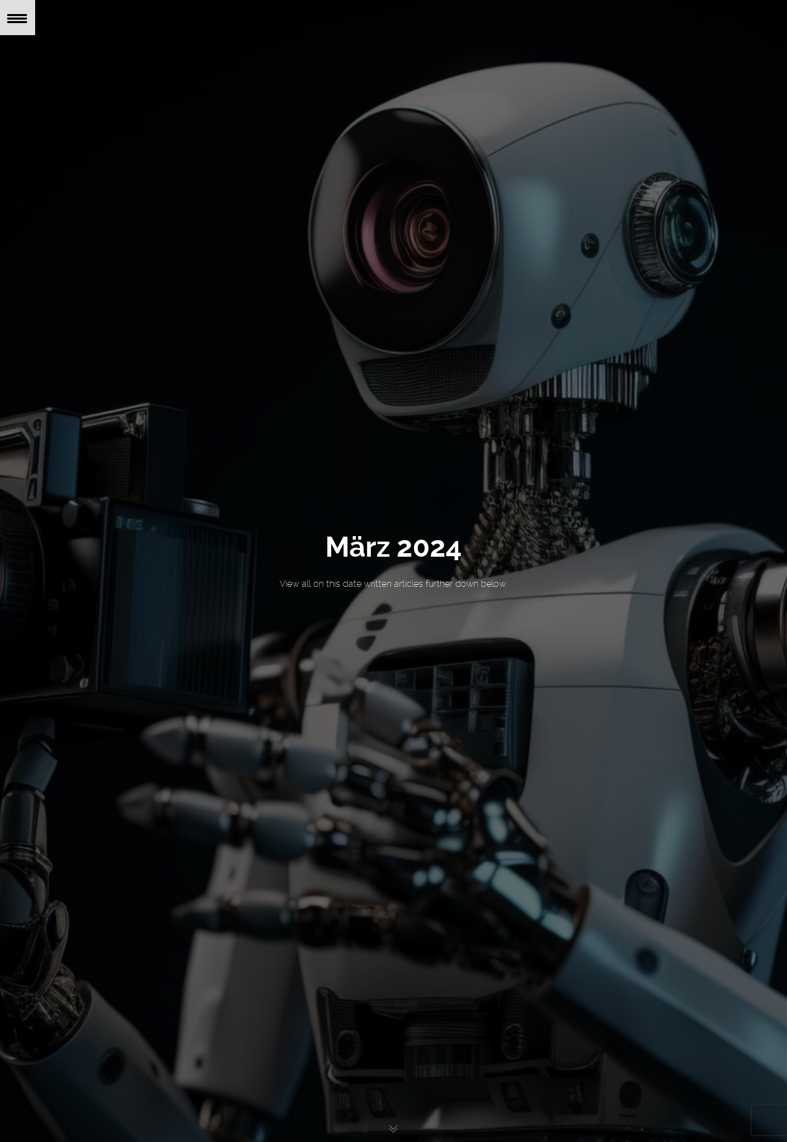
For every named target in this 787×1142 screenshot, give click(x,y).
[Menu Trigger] (17, 17)
